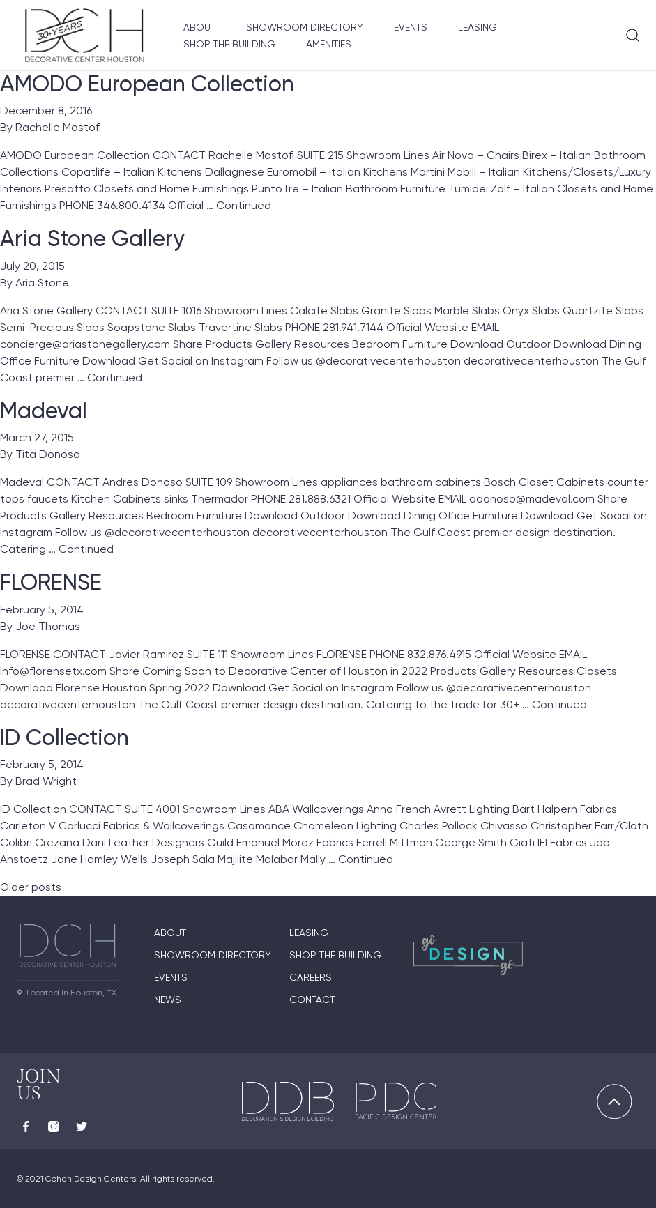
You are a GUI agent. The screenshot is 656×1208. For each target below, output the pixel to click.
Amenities (328, 43)
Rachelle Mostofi (58, 127)
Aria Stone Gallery (92, 238)
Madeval (43, 410)
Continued (243, 205)
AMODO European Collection (147, 83)
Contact (312, 999)
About (199, 27)
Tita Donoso (47, 454)
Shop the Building (229, 43)
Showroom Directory (304, 27)
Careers (310, 977)
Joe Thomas (47, 626)
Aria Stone (42, 282)
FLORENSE (51, 582)
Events (410, 27)
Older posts (30, 887)
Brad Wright (46, 781)
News (167, 999)
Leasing (477, 27)
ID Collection (64, 737)
